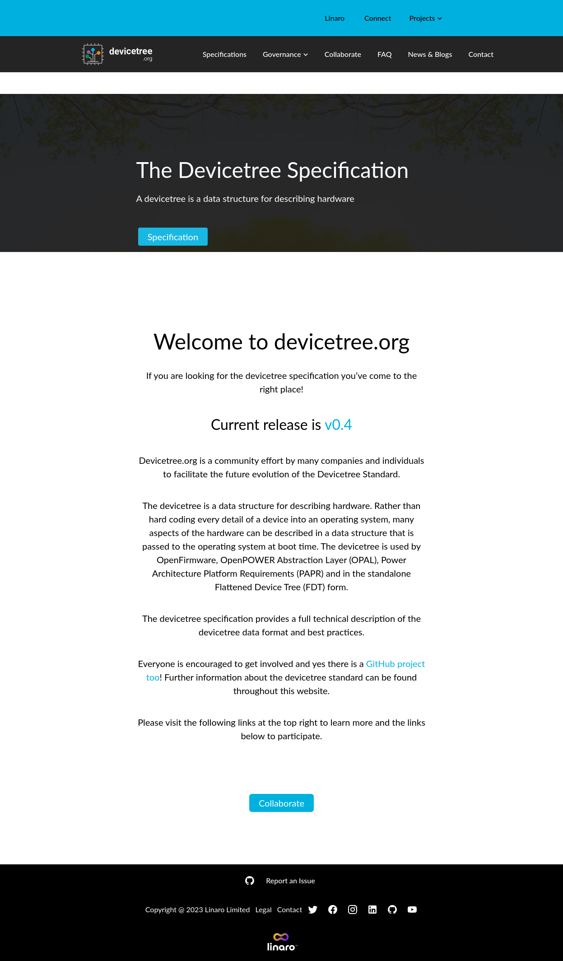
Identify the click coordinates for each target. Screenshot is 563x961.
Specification (173, 236)
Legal (264, 909)
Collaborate (343, 54)
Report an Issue (290, 880)
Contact (480, 54)
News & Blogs (430, 54)
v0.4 (338, 424)
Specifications (225, 54)
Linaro (334, 18)
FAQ (384, 54)
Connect (377, 18)
